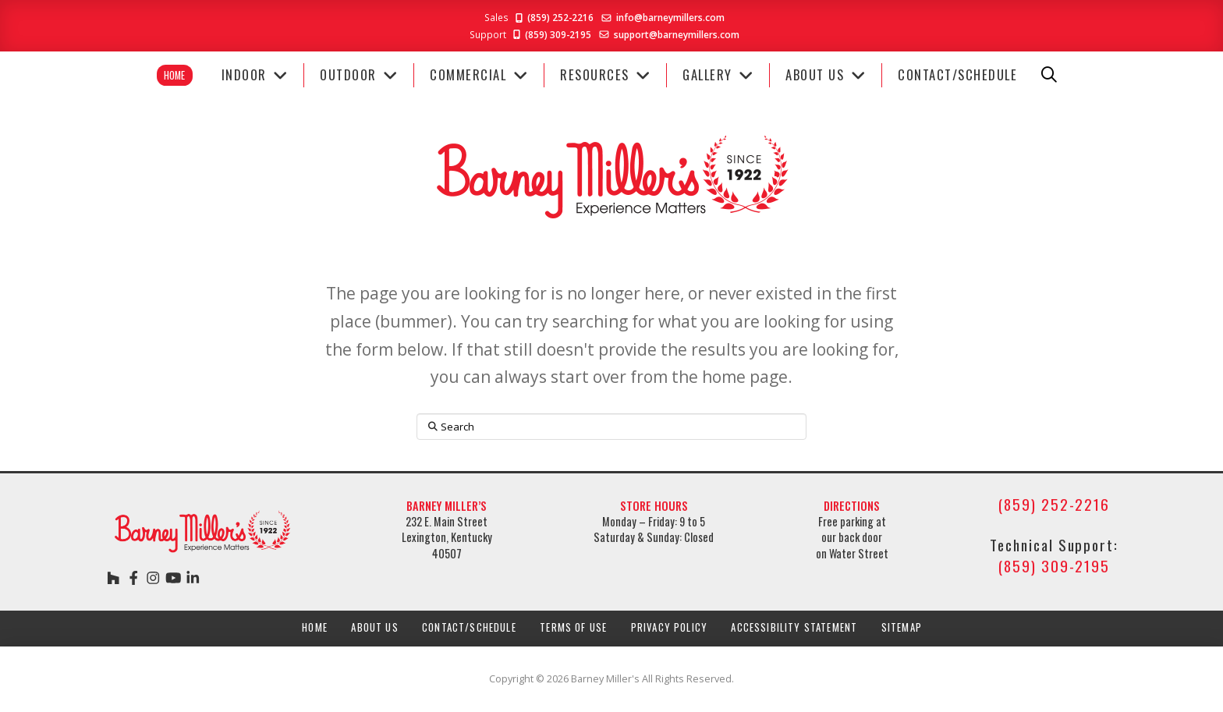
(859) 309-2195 (551, 34)
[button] (1049, 75)
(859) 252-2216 (553, 17)
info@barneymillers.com (670, 17)
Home (174, 75)
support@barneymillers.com (676, 34)
